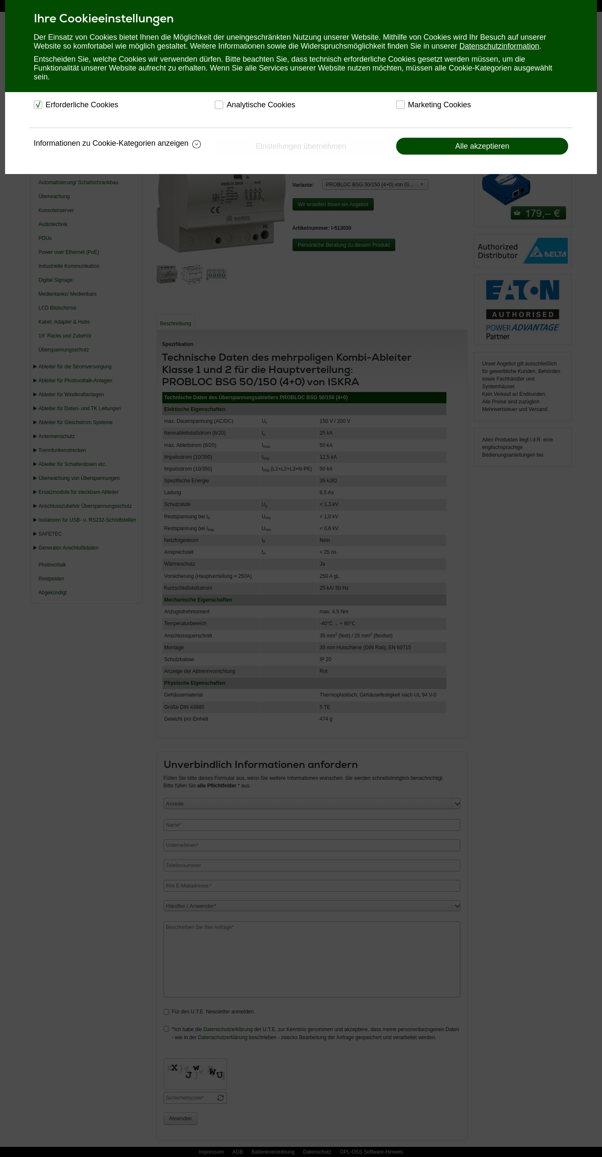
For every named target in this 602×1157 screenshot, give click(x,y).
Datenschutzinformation (499, 46)
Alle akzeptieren (482, 146)
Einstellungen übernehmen (301, 146)
